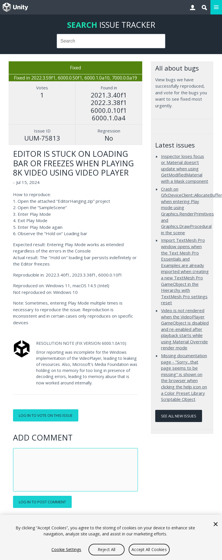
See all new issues (178, 416)
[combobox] (111, 41)
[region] (111, 537)
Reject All (106, 549)
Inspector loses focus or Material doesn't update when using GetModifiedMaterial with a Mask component (184, 168)
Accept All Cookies (149, 549)
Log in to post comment (42, 501)
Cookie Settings (66, 549)
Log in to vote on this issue (46, 415)
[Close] (215, 524)
